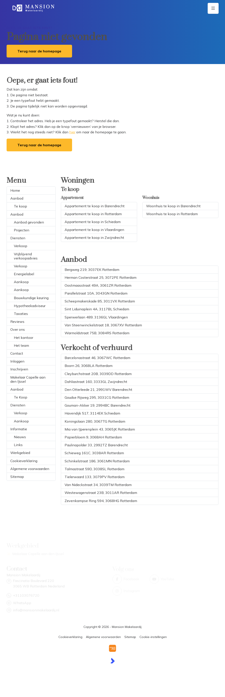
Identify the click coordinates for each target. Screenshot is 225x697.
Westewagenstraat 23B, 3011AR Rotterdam (101, 492)
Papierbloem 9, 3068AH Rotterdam (93, 437)
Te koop (20, 206)
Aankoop (21, 282)
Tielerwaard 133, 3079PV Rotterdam (95, 477)
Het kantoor (23, 337)
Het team (21, 345)
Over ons (17, 329)
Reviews (17, 321)
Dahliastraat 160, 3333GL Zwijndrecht (96, 381)
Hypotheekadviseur (29, 306)
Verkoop (20, 246)
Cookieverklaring (23, 461)
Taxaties (21, 313)
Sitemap (17, 476)
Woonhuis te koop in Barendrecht (173, 206)
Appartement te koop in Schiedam (93, 222)
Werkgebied (20, 452)
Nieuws (20, 437)
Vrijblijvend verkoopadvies (26, 256)
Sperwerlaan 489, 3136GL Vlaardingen (96, 317)
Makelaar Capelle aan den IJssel (27, 379)
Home (15, 190)
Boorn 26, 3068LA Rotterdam (88, 365)
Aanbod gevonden (29, 222)
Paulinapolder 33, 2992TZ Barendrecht (96, 445)
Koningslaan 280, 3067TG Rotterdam (95, 421)
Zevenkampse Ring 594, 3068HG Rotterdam (101, 501)
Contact (16, 353)
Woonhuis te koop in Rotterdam (172, 214)
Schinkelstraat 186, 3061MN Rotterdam (97, 461)
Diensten (17, 238)
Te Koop (20, 397)
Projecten (21, 230)
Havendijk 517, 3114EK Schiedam (92, 413)
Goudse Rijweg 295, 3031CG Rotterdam (97, 397)
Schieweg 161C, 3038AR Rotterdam (94, 453)
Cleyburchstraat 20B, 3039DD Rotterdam (98, 374)
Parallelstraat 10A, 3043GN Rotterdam (96, 293)
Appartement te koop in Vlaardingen (94, 229)
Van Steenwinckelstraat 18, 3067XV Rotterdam (103, 325)
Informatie (18, 429)
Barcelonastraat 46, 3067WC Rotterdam (97, 358)
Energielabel (24, 274)
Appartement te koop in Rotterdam (93, 214)
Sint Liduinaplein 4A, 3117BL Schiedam (97, 309)
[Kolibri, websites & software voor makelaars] (112, 660)
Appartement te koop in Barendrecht (95, 206)
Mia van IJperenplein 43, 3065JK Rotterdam (100, 429)
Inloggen (17, 361)
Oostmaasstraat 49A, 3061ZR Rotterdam (98, 285)
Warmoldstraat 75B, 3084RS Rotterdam (97, 333)
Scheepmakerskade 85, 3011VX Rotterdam (100, 301)
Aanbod (16, 198)
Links (18, 445)
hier (72, 132)
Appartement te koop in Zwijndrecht (94, 237)
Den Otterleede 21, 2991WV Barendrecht (98, 389)
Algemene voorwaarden (29, 468)
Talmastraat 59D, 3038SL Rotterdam (94, 469)
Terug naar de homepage (39, 51)
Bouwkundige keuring (31, 298)
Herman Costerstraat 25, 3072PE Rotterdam (100, 277)
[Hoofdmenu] (213, 8)
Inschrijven (19, 369)
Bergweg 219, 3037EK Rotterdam (92, 269)
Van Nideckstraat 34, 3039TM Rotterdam (98, 485)
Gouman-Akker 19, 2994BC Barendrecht (98, 405)
